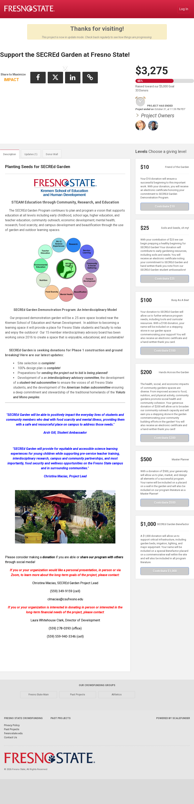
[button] (13, 101)
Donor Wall (52, 171)
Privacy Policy (12, 742)
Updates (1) (30, 171)
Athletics (117, 711)
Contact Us (10, 754)
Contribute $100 (164, 367)
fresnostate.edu (13, 750)
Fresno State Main (38, 711)
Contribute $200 (164, 455)
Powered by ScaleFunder (173, 735)
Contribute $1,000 (165, 588)
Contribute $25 (165, 295)
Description (9, 171)
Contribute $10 (165, 223)
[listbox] (65, 101)
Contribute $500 (164, 519)
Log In (183, 9)
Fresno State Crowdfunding (23, 735)
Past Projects (77, 711)
